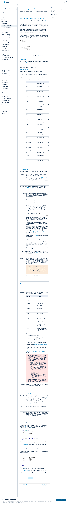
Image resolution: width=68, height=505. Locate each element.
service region (41, 77)
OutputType (31, 388)
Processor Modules (5, 107)
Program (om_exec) (5, 44)
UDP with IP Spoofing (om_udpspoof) (6, 95)
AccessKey (23, 66)
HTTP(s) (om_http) (5, 59)
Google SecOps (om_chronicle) (7, 57)
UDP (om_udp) (4, 92)
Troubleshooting (4, 109)
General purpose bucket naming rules (40, 344)
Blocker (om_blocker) (6, 37)
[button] (2, 2)
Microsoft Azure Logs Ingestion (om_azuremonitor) (8, 32)
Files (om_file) (4, 46)
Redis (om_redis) (5, 84)
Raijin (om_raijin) (5, 82)
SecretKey (29, 66)
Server (40, 62)
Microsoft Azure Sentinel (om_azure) (6, 28)
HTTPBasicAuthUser (29, 187)
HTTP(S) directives (54, 14)
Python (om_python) (5, 80)
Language (3, 19)
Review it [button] (34, 477)
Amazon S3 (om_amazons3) (7, 25)
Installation (3, 14)
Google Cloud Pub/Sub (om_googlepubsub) (6, 55)
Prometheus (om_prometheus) (7, 77)
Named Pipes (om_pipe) (6, 75)
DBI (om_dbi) (4, 40)
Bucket (33, 62)
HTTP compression (44, 177)
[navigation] (15, 13)
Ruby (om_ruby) (5, 86)
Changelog (3, 113)
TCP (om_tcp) (4, 90)
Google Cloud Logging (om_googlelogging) (6, 51)
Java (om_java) (4, 61)
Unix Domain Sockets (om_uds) (7, 98)
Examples (52, 17)
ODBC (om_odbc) (5, 68)
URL (44, 78)
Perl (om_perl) (4, 73)
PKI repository (36, 235)
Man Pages (3, 12)
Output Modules (4, 23)
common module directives (25, 62)
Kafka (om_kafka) (5, 63)
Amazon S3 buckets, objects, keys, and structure (56, 10)
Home (3, 6)
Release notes (4, 111)
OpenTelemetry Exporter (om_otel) (6, 71)
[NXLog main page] (7, 2)
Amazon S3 (37, 15)
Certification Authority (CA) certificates (39, 231)
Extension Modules (4, 104)
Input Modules (4, 21)
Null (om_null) (4, 66)
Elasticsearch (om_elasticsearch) (8, 42)
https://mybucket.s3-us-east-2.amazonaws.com (35, 403)
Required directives (54, 13)
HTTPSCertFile (37, 252)
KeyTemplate (39, 55)
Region (36, 62)
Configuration (3, 17)
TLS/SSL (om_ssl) (5, 88)
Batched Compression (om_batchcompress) (6, 35)
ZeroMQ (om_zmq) (5, 102)
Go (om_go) (4, 48)
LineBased (46, 389)
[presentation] (36, 374)
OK (61, 499)
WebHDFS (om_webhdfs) (6, 100)
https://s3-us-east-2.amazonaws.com (33, 401)
